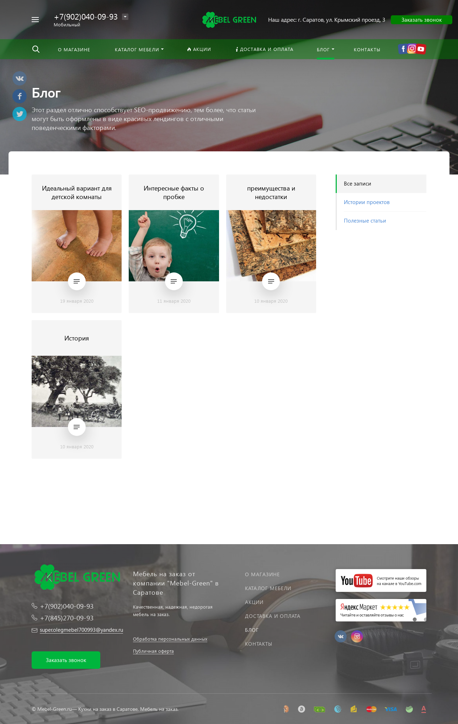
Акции (254, 602)
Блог (252, 629)
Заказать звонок (421, 19)
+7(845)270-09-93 (67, 617)
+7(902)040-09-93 (86, 16)
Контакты (258, 643)
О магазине (262, 574)
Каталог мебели (268, 588)
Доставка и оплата (272, 616)
